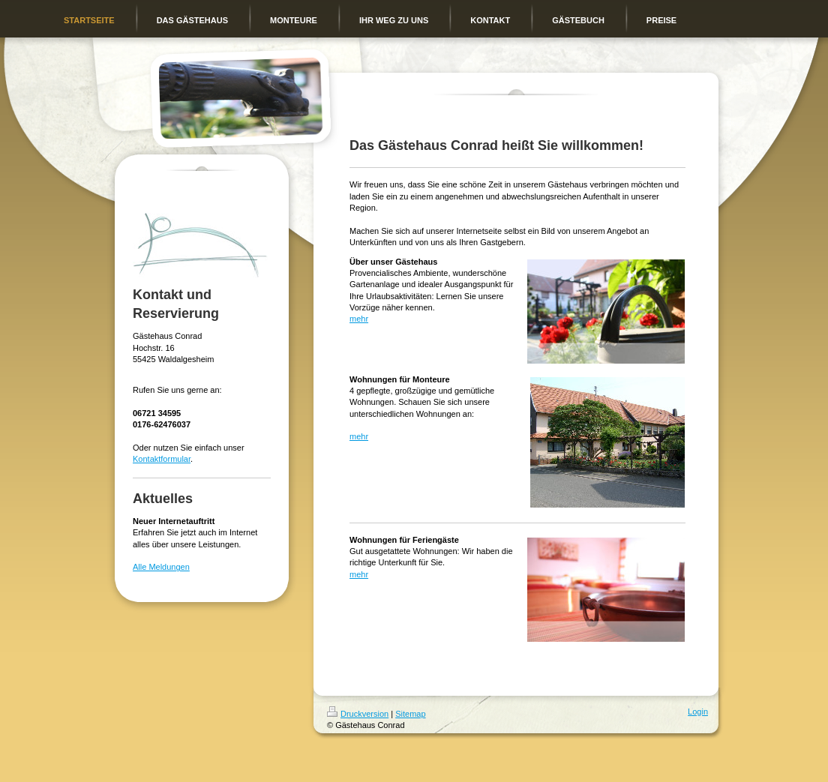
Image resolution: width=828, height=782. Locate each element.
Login (698, 711)
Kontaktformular (161, 458)
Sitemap (410, 713)
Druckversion (357, 713)
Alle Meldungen (161, 566)
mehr (359, 318)
